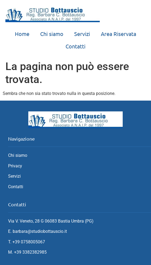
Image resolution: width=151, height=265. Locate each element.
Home (22, 33)
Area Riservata (118, 33)
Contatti (75, 46)
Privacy (15, 165)
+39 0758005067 (28, 241)
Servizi (82, 33)
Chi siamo (51, 33)
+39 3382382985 (30, 252)
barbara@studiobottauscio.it (40, 231)
